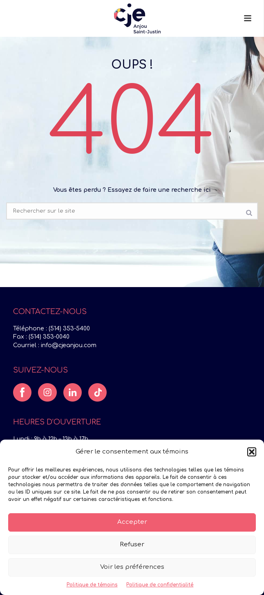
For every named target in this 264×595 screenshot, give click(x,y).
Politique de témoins (92, 585)
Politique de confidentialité (159, 585)
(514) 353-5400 (69, 329)
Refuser (132, 544)
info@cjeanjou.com (68, 345)
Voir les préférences (132, 567)
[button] (252, 452)
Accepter (132, 522)
